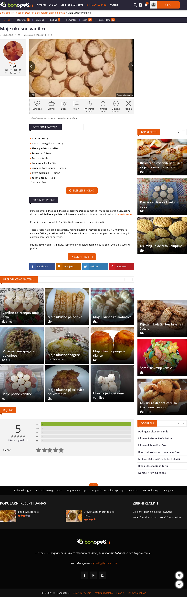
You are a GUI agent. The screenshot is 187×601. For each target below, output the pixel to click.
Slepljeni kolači (57, 12)
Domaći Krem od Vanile (152, 472)
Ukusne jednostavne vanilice (108, 395)
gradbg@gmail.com (105, 563)
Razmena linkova (137, 593)
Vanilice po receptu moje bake (21, 315)
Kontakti (133, 490)
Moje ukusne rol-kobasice (112, 317)
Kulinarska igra (96, 5)
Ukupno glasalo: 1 (18, 440)
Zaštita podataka (103, 593)
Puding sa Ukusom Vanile (153, 431)
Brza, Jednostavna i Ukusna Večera (159, 452)
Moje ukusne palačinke (65, 317)
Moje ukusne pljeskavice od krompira (66, 392)
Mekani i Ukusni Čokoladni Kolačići (159, 459)
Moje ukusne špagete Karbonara (64, 357)
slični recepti (83, 256)
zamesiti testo (124, 214)
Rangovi (168, 490)
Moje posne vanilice (17, 394)
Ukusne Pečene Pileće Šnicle (155, 438)
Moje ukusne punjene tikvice (109, 353)
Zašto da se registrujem (49, 490)
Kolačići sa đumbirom (145, 517)
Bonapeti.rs (6, 12)
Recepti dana (106, 19)
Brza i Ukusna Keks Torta (153, 465)
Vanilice (137, 511)
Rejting (55, 19)
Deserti (29, 12)
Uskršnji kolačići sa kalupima (161, 246)
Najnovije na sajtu (77, 490)
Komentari (71, 19)
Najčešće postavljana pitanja (108, 490)
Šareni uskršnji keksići (156, 368)
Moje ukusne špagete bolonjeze (18, 353)
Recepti (41, 5)
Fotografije (23, 19)
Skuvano (40, 19)
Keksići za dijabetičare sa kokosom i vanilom (158, 405)
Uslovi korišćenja (82, 593)
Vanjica (13, 63)
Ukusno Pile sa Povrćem (152, 445)
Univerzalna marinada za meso (99, 513)
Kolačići (167, 511)
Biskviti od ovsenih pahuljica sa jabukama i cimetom (161, 165)
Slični (87, 19)
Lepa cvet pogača (28, 512)
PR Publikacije (151, 490)
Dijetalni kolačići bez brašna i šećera (161, 326)
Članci (53, 5)
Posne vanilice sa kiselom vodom (159, 204)
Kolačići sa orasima (170, 517)
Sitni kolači (41, 12)
